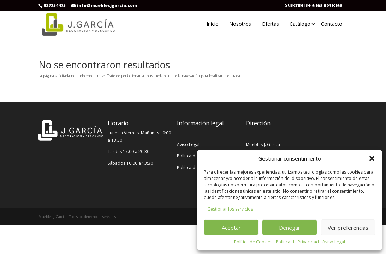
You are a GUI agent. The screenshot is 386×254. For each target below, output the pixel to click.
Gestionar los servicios (230, 209)
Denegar (289, 227)
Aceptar (231, 227)
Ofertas (270, 23)
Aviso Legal (333, 242)
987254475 (54, 5)
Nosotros (240, 23)
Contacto (331, 23)
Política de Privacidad (297, 242)
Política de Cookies (253, 242)
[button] (371, 158)
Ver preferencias (348, 227)
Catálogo (300, 23)
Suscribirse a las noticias (313, 5)
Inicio (213, 23)
